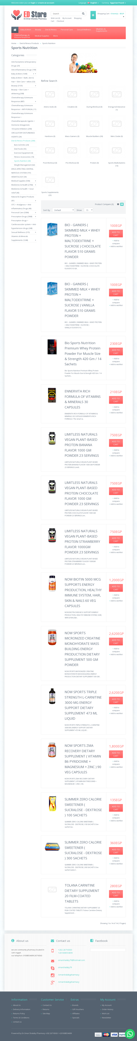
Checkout (60, 21)
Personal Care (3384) (20, 212)
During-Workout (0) (94, 107)
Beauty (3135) (17, 85)
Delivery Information (21, 1009)
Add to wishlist (117, 246)
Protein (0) (94, 163)
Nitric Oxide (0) (117, 136)
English (93, 3)
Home (13, 43)
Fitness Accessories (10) (24, 157)
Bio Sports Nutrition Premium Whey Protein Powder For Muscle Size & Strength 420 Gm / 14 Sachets (83, 353)
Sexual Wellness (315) (20, 232)
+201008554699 (65, 953)
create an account (46, 3)
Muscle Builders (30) (94, 136)
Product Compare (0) (104, 204)
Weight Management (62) (24, 165)
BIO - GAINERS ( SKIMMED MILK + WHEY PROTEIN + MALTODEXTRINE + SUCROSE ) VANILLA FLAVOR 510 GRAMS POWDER (82, 300)
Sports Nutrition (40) (22, 161)
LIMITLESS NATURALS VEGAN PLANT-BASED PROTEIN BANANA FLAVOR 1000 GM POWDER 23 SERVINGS (82, 445)
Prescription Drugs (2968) (21, 216)
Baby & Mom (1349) (19, 73)
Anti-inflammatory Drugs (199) (23, 69)
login (33, 3)
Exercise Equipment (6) (23, 153)
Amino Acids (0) (50, 107)
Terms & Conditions (21, 1017)
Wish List (105, 1013)
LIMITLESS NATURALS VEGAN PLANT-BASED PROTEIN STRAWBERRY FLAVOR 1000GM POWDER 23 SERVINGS (82, 542)
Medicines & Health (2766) (22, 185)
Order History (107, 1009)
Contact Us (47, 1005)
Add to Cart (116, 234)
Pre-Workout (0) (72, 163)
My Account (66, 18)
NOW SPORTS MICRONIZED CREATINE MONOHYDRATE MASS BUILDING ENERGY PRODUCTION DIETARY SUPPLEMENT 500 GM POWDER (82, 649)
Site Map (46, 1013)
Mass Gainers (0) (72, 136)
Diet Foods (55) (20, 149)
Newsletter (106, 1017)
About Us (17, 1005)
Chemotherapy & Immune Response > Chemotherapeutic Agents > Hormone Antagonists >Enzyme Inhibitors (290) (23, 121)
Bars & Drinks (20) (21, 145)
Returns (46, 1009)
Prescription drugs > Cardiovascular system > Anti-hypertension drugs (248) (23, 224)
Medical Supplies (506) (20, 181)
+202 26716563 (65, 949)
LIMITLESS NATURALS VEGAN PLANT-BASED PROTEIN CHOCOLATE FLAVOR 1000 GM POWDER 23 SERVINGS (82, 493)
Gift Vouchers (78, 1009)
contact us (17, 1022)
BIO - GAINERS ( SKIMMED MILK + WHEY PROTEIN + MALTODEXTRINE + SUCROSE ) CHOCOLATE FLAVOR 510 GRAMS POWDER (83, 241)
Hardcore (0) (50, 136)
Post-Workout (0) (50, 163)
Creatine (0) (72, 107)
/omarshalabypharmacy (68, 974)
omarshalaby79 (65, 967)
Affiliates (76, 1013)
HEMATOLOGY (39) (18, 177)
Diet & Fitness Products (29, 43)
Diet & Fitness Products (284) (23, 140)
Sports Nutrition (48, 43)
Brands (75, 1005)
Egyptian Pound (118, 3)
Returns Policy (19, 1013)
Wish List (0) (55, 18)
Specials (75, 1017)
